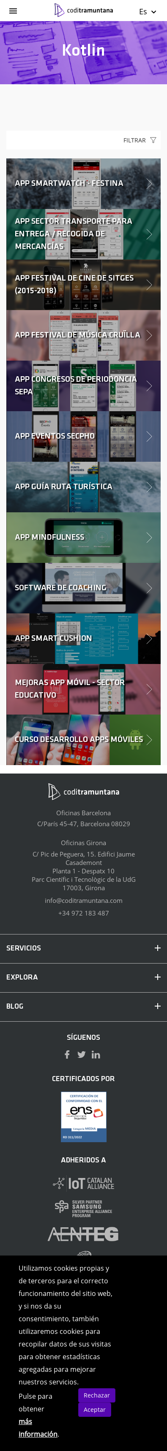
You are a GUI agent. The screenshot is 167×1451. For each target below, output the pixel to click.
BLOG (83, 1007)
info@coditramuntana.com (84, 900)
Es (148, 11)
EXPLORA (83, 978)
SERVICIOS (83, 949)
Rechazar (97, 1395)
